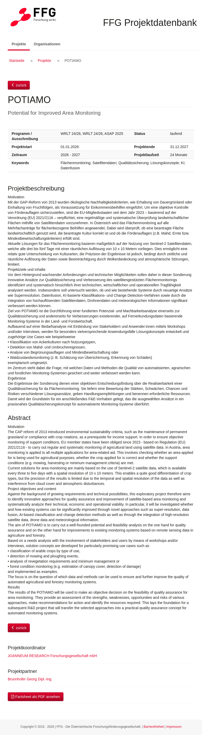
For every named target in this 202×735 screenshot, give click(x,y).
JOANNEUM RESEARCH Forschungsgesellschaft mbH (52, 656)
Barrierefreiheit (154, 727)
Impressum (174, 727)
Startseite (16, 61)
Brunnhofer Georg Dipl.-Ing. (30, 679)
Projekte (21, 43)
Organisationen (47, 44)
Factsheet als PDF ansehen (35, 697)
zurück (18, 85)
